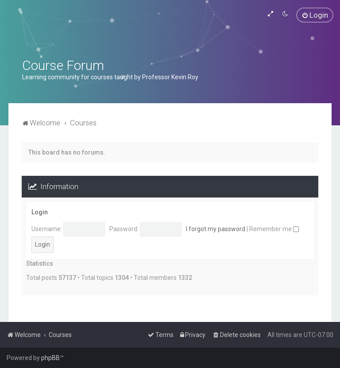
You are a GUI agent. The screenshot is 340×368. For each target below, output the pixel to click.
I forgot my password (215, 228)
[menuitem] (314, 15)
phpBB (50, 357)
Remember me (274, 228)
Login (39, 212)
